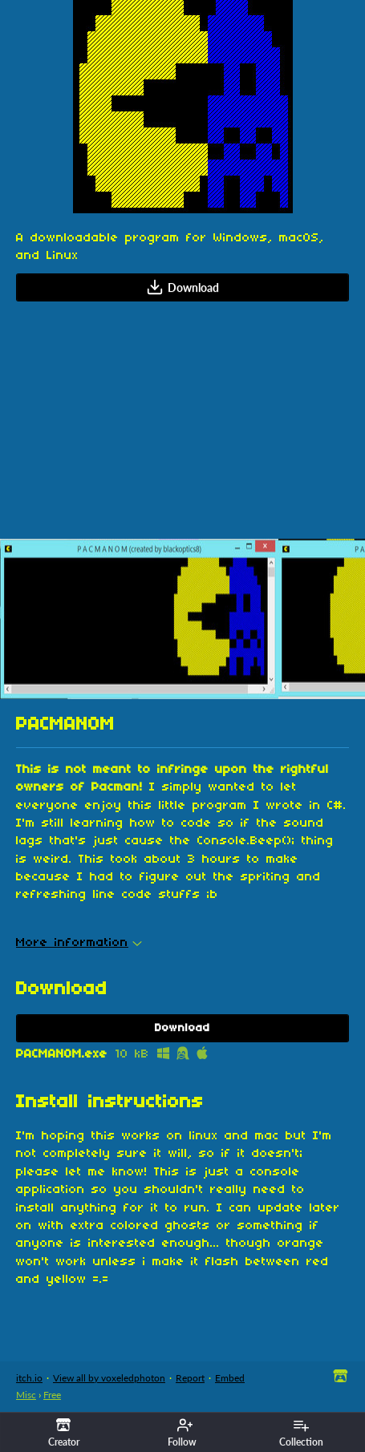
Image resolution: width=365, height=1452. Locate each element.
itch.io (29, 1378)
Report (190, 1378)
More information (79, 942)
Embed (230, 1378)
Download (182, 287)
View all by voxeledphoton (109, 1378)
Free (52, 1395)
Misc (26, 1395)
